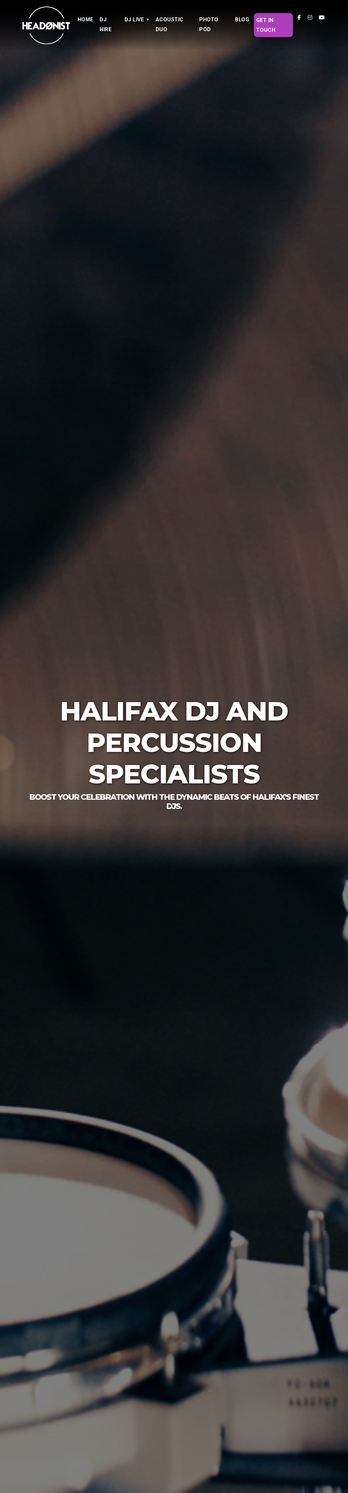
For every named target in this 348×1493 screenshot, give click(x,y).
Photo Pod (209, 24)
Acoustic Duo (170, 24)
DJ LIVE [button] (134, 19)
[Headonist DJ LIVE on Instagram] (310, 17)
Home (85, 19)
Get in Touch (266, 25)
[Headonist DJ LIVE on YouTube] (321, 17)
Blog (242, 19)
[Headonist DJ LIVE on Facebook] (299, 17)
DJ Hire (105, 24)
